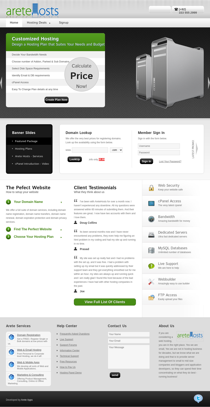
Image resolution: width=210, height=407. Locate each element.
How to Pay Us (67, 367)
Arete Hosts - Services (29, 156)
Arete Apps (27, 399)
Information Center (69, 350)
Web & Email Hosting (30, 354)
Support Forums (68, 345)
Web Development (30, 366)
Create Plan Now (56, 99)
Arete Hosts (32, 9)
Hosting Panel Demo (71, 372)
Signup (63, 22)
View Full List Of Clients (105, 302)
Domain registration (30, 340)
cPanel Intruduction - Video (32, 164)
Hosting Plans (23, 149)
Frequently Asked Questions (75, 333)
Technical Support (69, 356)
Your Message (129, 357)
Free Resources (68, 361)
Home (14, 22)
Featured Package (26, 141)
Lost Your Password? (170, 161)
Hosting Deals (37, 22)
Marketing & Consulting (30, 380)
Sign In (146, 161)
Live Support (66, 339)
